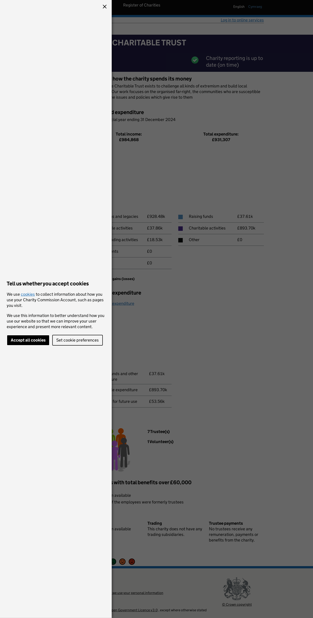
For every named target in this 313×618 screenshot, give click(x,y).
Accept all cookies (28, 340)
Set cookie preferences (77, 340)
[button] (104, 7)
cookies (28, 294)
